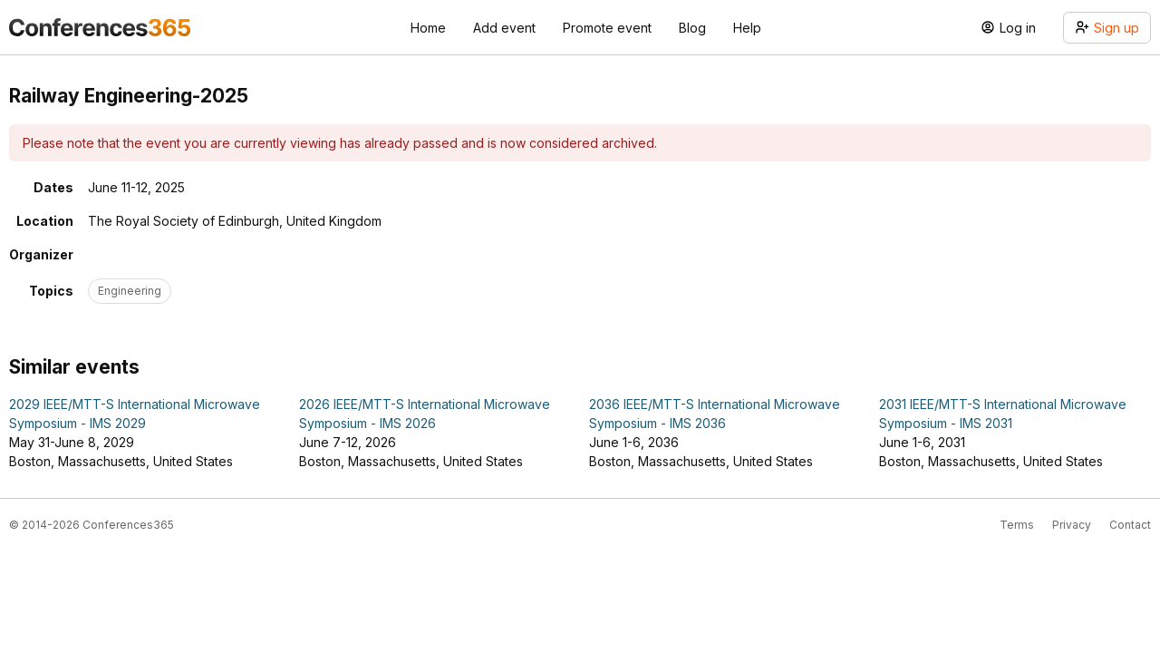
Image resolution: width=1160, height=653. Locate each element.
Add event (504, 27)
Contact (1130, 524)
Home (428, 27)
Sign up (1107, 27)
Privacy (1071, 524)
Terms (1017, 524)
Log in (1008, 27)
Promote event (607, 27)
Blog (692, 27)
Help (747, 27)
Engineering (129, 290)
